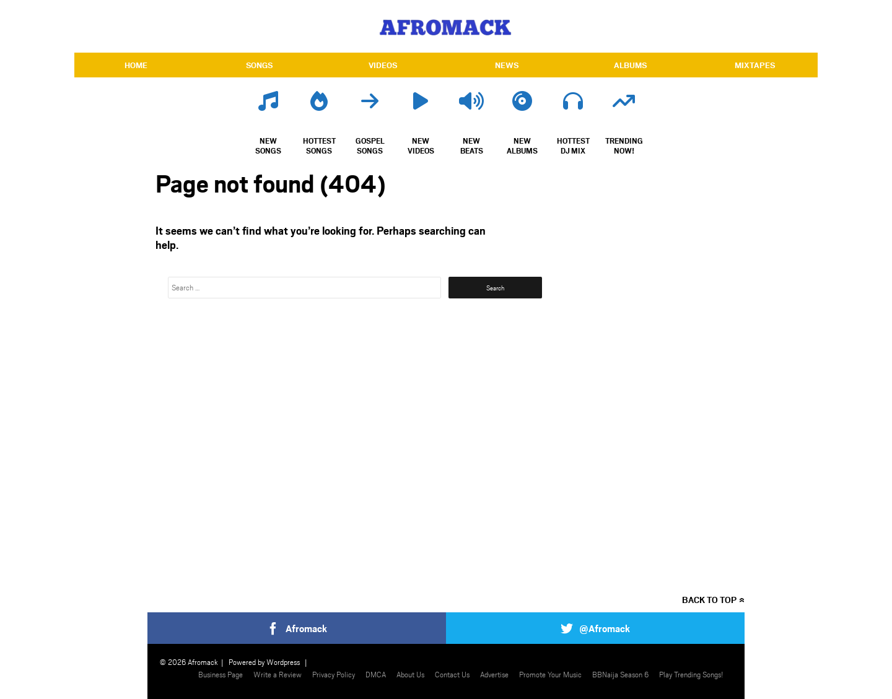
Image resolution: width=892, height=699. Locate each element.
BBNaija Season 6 (620, 674)
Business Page (220, 674)
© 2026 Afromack (189, 662)
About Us (410, 674)
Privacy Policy (333, 674)
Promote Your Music (550, 674)
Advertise (494, 674)
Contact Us (452, 674)
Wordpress (283, 662)
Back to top (709, 600)
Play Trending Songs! (691, 674)
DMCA (375, 674)
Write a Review (277, 674)
